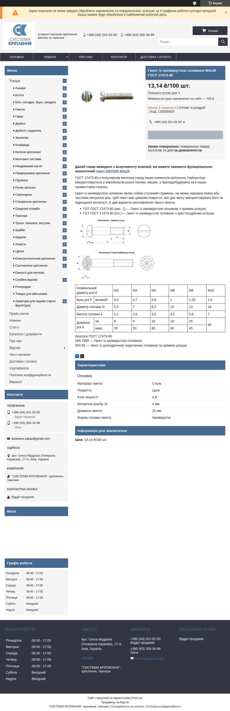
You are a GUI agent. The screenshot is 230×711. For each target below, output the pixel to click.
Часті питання (20, 354)
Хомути (20, 244)
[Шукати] (223, 42)
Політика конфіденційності (163, 706)
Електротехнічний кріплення (35, 258)
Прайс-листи (19, 314)
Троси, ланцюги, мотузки (32, 223)
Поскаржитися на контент (127, 706)
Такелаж (21, 215)
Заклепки (21, 137)
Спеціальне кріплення (30, 201)
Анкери (20, 88)
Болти (19, 95)
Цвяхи (19, 251)
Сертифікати (19, 368)
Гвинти (20, 109)
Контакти (119, 57)
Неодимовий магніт (29, 166)
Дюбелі (20, 123)
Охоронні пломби (27, 208)
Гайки (19, 116)
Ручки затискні (25, 187)
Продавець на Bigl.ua (115, 702)
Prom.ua (137, 698)
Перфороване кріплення (32, 173)
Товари (50, 57)
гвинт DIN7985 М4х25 (113, 171)
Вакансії (15, 382)
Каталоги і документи (25, 334)
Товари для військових (31, 294)
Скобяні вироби (26, 279)
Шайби (20, 230)
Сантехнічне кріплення (31, 265)
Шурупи (20, 237)
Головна (16, 57)
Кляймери (22, 145)
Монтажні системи (28, 159)
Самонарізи (23, 194)
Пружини (21, 180)
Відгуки (14, 348)
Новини (15, 320)
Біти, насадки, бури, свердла (35, 102)
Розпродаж (23, 286)
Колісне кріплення (28, 152)
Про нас (86, 57)
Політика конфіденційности (30, 375)
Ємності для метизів (29, 272)
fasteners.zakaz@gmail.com (31, 438)
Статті (14, 327)
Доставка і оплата (155, 57)
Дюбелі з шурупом (28, 130)
